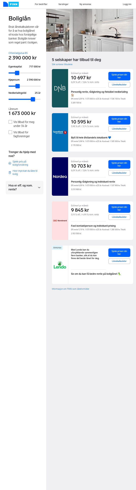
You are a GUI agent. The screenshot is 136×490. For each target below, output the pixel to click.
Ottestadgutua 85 (18, 53)
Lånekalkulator (119, 84)
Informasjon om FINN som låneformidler (70, 289)
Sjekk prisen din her (119, 76)
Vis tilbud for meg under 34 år (23, 124)
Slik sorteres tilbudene (62, 64)
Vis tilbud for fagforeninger (21, 134)
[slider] (17, 73)
